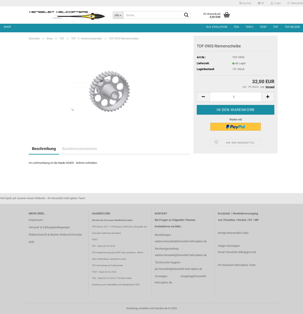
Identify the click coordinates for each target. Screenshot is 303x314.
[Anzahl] (235, 97)
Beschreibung (44, 148)
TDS (236, 26)
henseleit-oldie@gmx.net (241, 252)
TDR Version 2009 (119, 226)
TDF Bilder (292, 26)
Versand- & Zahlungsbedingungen (49, 227)
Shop (7, 26)
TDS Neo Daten (124, 278)
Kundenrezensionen (79, 148)
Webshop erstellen (137, 308)
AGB (31, 242)
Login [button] (276, 3)
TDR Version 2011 (100, 226)
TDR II (249, 26)
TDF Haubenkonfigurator (104, 252)
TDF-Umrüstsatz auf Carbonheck (107, 265)
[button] (261, 3)
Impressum (36, 220)
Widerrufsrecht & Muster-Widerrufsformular (55, 234)
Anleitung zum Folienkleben (105, 284)
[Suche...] (118, 15)
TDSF (263, 26)
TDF (275, 26)
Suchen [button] (245, 3)
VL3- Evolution (216, 26)
